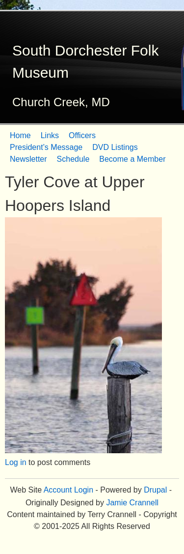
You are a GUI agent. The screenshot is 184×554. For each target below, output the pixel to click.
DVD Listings (114, 147)
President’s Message (46, 147)
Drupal (155, 490)
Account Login (68, 490)
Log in (15, 462)
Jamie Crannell (132, 502)
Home (20, 135)
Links (50, 135)
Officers (82, 135)
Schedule (73, 159)
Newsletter (28, 159)
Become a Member (132, 159)
